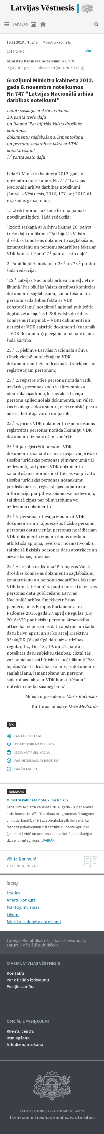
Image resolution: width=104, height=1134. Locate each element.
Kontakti (15, 973)
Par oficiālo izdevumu (28, 980)
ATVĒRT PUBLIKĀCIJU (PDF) (34, 744)
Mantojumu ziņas (23, 907)
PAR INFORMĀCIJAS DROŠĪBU (36, 760)
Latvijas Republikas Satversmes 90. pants (52, 1111)
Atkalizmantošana (25, 1044)
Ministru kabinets (57, 42)
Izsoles (13, 892)
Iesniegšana (18, 1038)
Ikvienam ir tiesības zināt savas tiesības (52, 1117)
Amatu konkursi (22, 900)
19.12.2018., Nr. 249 (22, 42)
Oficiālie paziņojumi (28, 1021)
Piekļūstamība (21, 986)
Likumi (13, 914)
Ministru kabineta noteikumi (34, 921)
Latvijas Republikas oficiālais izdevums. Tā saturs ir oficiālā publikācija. (46, 943)
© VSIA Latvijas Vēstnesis (33, 963)
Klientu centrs (20, 1031)
